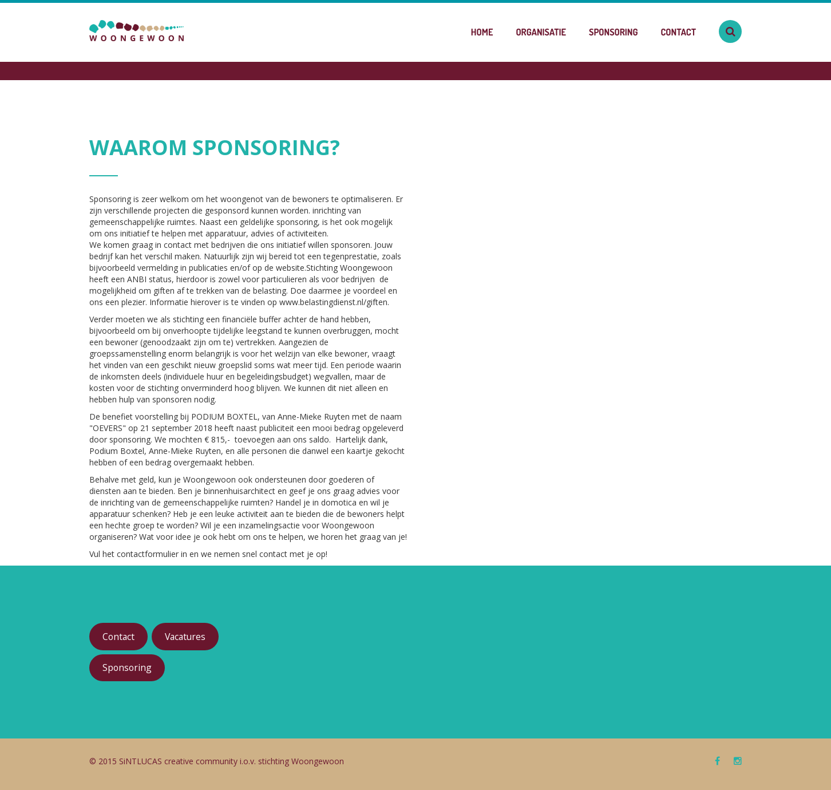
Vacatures (185, 636)
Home (482, 32)
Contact (678, 32)
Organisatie (541, 32)
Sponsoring (613, 32)
